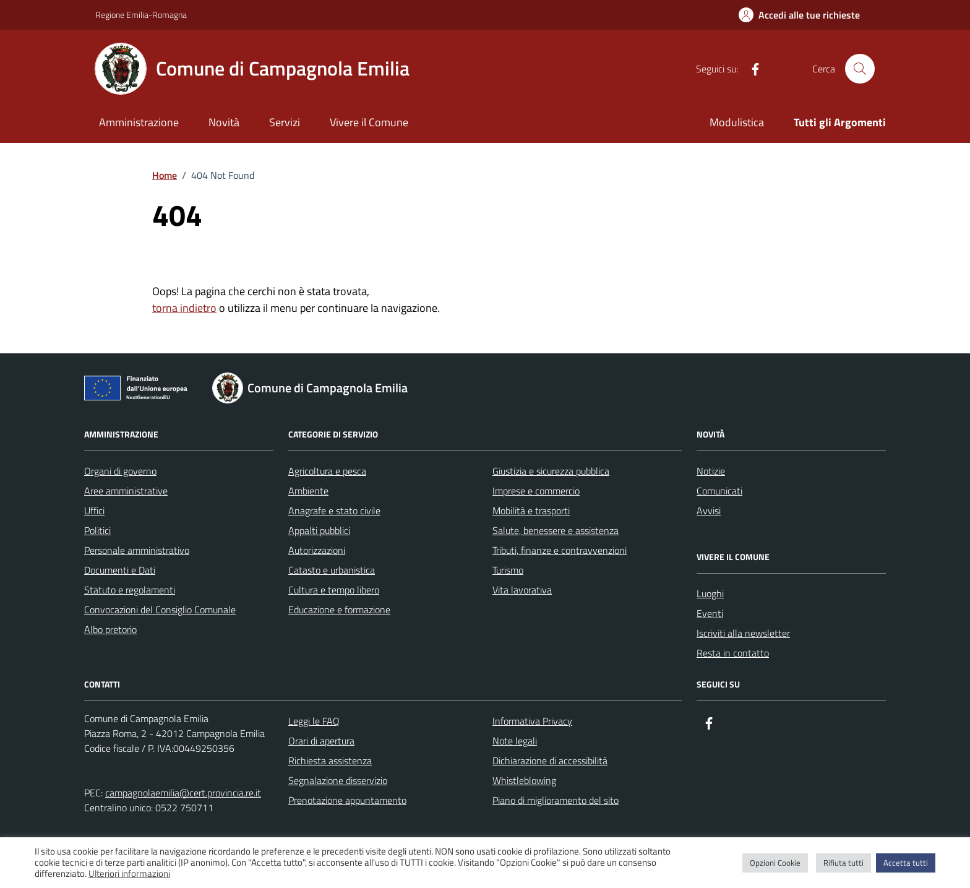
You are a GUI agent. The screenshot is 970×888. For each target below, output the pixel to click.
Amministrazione (139, 122)
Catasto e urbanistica (331, 570)
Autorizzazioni (316, 550)
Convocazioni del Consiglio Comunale (160, 609)
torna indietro (184, 308)
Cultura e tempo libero (333, 589)
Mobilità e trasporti (531, 510)
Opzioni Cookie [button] (775, 862)
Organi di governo (120, 470)
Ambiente (308, 490)
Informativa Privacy (532, 720)
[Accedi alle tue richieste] (799, 15)
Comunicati (719, 490)
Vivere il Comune (369, 122)
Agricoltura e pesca (327, 470)
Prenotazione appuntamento (347, 800)
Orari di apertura (321, 740)
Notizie (711, 470)
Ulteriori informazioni (129, 873)
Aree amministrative (126, 490)
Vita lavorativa (522, 589)
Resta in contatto (733, 652)
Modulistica (737, 122)
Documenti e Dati (119, 570)
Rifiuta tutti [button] (843, 862)
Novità (223, 122)
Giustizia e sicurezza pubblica (550, 470)
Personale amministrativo (136, 550)
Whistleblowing (524, 780)
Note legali (514, 740)
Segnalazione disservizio (337, 780)
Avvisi (709, 510)
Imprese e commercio (536, 490)
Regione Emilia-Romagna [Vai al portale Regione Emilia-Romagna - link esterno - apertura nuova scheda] (141, 14)
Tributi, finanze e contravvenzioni (559, 550)
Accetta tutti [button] (905, 862)
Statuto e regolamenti (129, 589)
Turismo (507, 570)
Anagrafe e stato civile (334, 510)
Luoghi (710, 593)
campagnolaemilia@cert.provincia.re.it (183, 792)
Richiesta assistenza (330, 760)
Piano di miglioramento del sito (555, 800)
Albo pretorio (110, 629)
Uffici (94, 510)
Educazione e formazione (339, 609)
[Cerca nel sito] (860, 69)
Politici (97, 530)
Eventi (710, 613)
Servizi (284, 122)
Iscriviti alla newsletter (743, 633)
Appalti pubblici (319, 530)
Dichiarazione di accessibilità (549, 760)
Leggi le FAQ (314, 720)
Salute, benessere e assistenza (555, 530)
